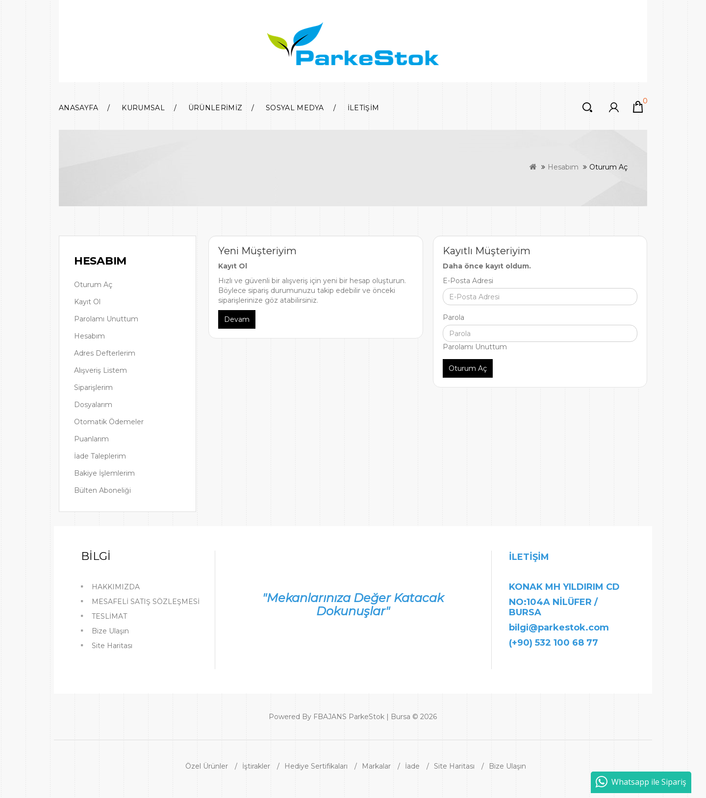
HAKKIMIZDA (116, 586)
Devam (237, 319)
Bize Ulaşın (110, 631)
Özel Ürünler (206, 766)
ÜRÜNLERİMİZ (215, 107)
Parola (453, 317)
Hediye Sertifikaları (316, 766)
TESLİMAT (109, 616)
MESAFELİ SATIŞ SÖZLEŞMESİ (146, 601)
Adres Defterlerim (104, 353)
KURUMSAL (143, 107)
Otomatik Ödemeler (109, 421)
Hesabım (563, 167)
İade (412, 766)
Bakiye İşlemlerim (104, 473)
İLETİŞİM (363, 107)
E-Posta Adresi (468, 280)
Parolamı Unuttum (106, 318)
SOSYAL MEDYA (295, 107)
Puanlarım (91, 439)
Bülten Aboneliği (102, 490)
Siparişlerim (93, 387)
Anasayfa (78, 107)
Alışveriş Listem (100, 370)
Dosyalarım (93, 404)
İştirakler (256, 766)
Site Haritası (112, 645)
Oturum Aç (608, 167)
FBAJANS (330, 716)
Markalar (376, 766)
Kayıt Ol (87, 301)
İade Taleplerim (100, 456)
